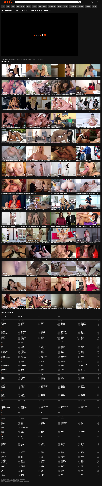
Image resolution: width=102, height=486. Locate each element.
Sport (62, 462)
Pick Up (82, 443)
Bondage (3, 338)
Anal (62, 322)
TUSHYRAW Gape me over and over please (59, 242)
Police (8, 6)
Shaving (3, 459)
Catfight (62, 347)
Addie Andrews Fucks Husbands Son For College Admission (13, 226)
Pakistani (43, 442)
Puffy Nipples (43, 447)
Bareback (3, 332)
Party (22, 443)
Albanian (62, 320)
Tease (82, 470)
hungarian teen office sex (81, 94)
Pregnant (43, 445)
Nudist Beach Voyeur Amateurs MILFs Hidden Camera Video (38, 308)
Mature (82, 423)
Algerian (28, 6)
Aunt (22, 325)
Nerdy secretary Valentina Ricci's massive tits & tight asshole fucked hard (38, 292)
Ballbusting (88, 6)
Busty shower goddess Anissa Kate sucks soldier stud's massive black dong (38, 176)
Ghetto (2, 385)
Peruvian (42, 443)
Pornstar (3, 445)
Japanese (23, 406)
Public (2, 447)
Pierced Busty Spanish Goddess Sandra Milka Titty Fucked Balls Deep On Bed (63, 78)
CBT (2, 346)
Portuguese (23, 445)
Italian (82, 402)
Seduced (3, 457)
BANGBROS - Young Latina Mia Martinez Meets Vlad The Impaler (63, 209)
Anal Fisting (3, 323)
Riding (62, 451)
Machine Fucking (64, 422)
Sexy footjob (3, 259)
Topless (22, 474)
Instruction (63, 400)
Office (2, 436)
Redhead (23, 451)
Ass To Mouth (83, 324)
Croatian (62, 355)
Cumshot (82, 356)
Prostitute (82, 445)
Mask (22, 423)
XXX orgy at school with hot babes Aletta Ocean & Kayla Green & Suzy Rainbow (38, 127)
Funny (62, 379)
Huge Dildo (63, 395)
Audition (3, 325)
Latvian (62, 416)
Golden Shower (44, 386)
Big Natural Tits (84, 334)
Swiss (62, 466)
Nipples (62, 431)
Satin (22, 456)
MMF (22, 422)
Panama (62, 442)
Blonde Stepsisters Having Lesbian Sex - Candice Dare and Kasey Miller (88, 308)
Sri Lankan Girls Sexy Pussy (6, 275)
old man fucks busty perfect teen (82, 78)
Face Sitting (23, 374)
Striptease (23, 465)
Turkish (22, 475)
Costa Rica (3, 353)
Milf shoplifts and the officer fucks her (83, 160)
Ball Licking (23, 331)
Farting (2, 376)
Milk (2, 426)
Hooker (2, 395)
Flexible (3, 378)
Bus (81, 341)
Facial (42, 374)
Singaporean (3, 460)
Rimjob (82, 451)
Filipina (2, 377)
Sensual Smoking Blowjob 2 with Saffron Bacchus (11, 209)
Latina (42, 416)
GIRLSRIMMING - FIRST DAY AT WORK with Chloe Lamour (12, 78)
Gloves (22, 386)
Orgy (22, 438)
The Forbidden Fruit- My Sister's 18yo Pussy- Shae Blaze (87, 275)
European (43, 370)
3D (21, 316)
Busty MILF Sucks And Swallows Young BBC (35, 209)
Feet (42, 376)
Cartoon (22, 347)
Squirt (82, 462)
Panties (82, 442)
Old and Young (44, 436)
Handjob (34, 6)
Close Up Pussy (4, 351)
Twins (42, 475)
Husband (23, 396)
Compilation (23, 352)
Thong (82, 471)
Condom (42, 352)
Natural (2, 431)
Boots (42, 338)
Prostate (62, 445)
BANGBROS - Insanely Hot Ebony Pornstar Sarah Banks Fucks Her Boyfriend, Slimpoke (13, 143)
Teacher (62, 470)
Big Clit (44, 6)
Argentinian (63, 323)
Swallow (82, 465)
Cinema (42, 350)
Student (42, 465)
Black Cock (23, 337)
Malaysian (3, 423)
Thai (62, 471)
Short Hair (63, 459)
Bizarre (82, 336)
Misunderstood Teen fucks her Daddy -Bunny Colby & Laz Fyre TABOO (13, 94)
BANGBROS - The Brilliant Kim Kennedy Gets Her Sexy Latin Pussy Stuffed (88, 226)
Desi (81, 361)
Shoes (42, 459)
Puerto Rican (23, 447)
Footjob (62, 378)
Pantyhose (3, 443)
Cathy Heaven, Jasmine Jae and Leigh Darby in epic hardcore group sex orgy (63, 111)
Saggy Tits (3, 456)
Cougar (22, 353)
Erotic (2, 370)
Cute (42, 357)
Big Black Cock (52, 6)
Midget (62, 424)
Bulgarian (63, 341)
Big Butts (23, 334)
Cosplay (82, 352)
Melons (22, 424)
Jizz (2, 408)
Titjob (62, 473)
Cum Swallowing (64, 356)
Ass (41, 324)
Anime (22, 323)
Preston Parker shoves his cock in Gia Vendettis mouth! (12, 292)
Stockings (82, 463)
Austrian (62, 325)
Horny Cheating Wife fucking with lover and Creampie (61, 308)
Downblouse (23, 365)
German (33, 59)
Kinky (2, 412)
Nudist (2, 432)
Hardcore (10, 59)
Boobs (22, 338)
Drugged (62, 365)
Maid (82, 422)
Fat (21, 376)
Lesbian (22, 418)
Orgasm (82, 436)
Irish (42, 402)
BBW (22, 330)
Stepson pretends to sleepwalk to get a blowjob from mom (37, 111)
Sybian (82, 466)
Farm (82, 374)
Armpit (2, 324)
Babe (62, 330)
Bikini (42, 336)
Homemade (83, 394)
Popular (93, 2)
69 (41, 316)
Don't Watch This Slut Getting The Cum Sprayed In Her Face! (88, 176)
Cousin (62, 353)
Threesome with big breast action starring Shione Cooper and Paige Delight (63, 259)
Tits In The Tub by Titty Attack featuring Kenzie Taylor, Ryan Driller (88, 127)
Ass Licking (63, 324)
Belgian (22, 333)
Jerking (62, 407)
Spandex (82, 461)
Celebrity (3, 348)
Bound (2, 339)
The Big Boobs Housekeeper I (32, 275)
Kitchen (42, 412)
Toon (2, 474)
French (2, 379)
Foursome (82, 378)
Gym (40, 6)
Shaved (82, 457)
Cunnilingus (23, 357)
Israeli (62, 402)
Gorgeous (63, 386)
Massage (43, 423)
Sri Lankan (23, 463)
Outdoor (42, 438)
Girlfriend (23, 385)
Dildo (22, 362)
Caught (82, 347)
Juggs (22, 408)
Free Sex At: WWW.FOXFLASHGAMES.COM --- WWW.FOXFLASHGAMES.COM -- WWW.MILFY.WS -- (63, 143)
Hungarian (3, 396)
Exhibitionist (83, 370)
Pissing (22, 444)
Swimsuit (23, 466)
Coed (62, 351)
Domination (23, 364)
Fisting (62, 377)
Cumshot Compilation (5, 357)
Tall (2, 470)
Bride (62, 339)
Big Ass (42, 333)
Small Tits (82, 460)
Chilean (62, 348)
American (43, 322)
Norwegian (83, 431)
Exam (62, 370)
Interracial (83, 400)
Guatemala (3, 388)
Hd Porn (6, 483)
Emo (81, 369)
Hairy (2, 393)
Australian (43, 325)
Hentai (22, 394)
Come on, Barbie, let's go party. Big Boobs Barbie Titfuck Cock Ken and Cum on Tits (13, 176)
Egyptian (42, 369)
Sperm (42, 462)
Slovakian (43, 460)
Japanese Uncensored (5, 407)
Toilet (82, 473)
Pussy (82, 447)
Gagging (3, 383)
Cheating (23, 348)
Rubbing (62, 452)
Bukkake (42, 341)
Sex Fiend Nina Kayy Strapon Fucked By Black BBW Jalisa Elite (13, 308)
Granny (22, 387)
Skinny (22, 460)
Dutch (82, 365)
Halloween (23, 393)
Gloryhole (3, 386)
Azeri (82, 325)
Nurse (22, 432)
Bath (22, 332)
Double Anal (63, 364)
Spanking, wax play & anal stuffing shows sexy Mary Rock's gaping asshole (38, 259)
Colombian (3, 352)
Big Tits (37, 59)
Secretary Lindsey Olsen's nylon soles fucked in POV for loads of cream (88, 292)
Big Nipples (3, 336)
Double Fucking (84, 364)
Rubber (42, 452)
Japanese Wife (73, 6)
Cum (22, 356)
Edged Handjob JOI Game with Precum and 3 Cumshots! (87, 259)
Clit (81, 350)
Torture (42, 474)
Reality (29, 59)
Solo (42, 461)
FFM (2, 374)
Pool (81, 444)
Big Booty (3, 334)
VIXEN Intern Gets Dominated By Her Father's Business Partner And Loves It (63, 275)
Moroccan (82, 426)
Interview (3, 402)
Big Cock (41, 59)
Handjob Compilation (65, 393)
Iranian (22, 402)
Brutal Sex (23, 341)
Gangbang (43, 383)
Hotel (22, 395)
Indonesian (23, 400)
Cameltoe (63, 346)
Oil (21, 436)
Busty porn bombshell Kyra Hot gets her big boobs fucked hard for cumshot (38, 160)
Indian (2, 400)
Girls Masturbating (44, 385)
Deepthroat (63, 361)
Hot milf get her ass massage (82, 209)
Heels (26, 59)
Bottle (82, 338)
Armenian (82, 323)
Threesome (3, 473)
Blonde (14, 59)
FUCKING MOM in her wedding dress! (58, 176)
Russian (82, 452)
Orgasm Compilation (5, 438)
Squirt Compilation (5, 463)
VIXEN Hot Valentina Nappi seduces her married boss (61, 94)
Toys (62, 474)
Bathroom (43, 332)
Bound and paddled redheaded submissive (59, 226)
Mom (13, 6)
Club (42, 351)
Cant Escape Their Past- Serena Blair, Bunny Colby (86, 242)
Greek (42, 387)
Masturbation (63, 423)
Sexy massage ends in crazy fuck (57, 127)
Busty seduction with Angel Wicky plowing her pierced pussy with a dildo (38, 94)
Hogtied (62, 394)
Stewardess (81, 6)
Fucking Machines (24, 379)
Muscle (2, 427)
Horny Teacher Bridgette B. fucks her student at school (37, 78)
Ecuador (22, 369)
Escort (22, 370)
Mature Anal (3, 424)
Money (62, 426)
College (82, 351)
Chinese (59, 6)
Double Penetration (5, 365)
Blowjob (18, 59)
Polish (62, 444)
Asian (22, 324)
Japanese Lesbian (44, 406)
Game (22, 383)
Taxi (42, 470)
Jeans (42, 407)
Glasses (82, 385)
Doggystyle (83, 362)
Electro (62, 369)
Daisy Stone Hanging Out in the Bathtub (59, 193)
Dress (42, 365)
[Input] (48, 2)
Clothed (22, 351)
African (22, 320)
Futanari (82, 379)
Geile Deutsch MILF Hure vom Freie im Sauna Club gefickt (87, 143)
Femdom (62, 376)
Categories (86, 2)
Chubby (2, 350)
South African (63, 461)
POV (22, 442)
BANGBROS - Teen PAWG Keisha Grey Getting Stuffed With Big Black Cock (13, 242)
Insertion (42, 400)
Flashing (82, 377)
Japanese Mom (84, 406)
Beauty (82, 332)
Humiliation (83, 395)
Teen (2, 471)
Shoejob (22, 459)
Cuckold (3, 356)
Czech (62, 357)
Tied (22, 473)
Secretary (82, 456)
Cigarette (23, 350)
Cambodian (43, 346)
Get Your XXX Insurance (31, 193)
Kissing (22, 412)
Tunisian (3, 475)
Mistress (23, 426)
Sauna (42, 456)
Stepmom (43, 463)
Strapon (3, 465)
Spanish (94, 6)
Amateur (23, 322)
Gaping (62, 383)
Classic (62, 350)
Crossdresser (83, 355)
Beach (62, 332)
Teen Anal (23, 471)
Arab (18, 6)
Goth (81, 386)
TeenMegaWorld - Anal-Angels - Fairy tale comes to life (87, 193)
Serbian (42, 457)
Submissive (63, 465)
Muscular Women (24, 427)
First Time (43, 377)
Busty (22, 342)
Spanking (65, 6)
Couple (42, 353)
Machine (42, 422)
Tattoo (22, 470)
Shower (82, 459)
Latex (22, 416)
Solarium (23, 461)
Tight (42, 473)
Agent (42, 320)
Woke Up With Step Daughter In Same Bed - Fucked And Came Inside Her (13, 160)
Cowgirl (82, 353)
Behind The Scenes (5, 333)
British (82, 339)
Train (82, 474)
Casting (42, 347)
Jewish (82, 407)
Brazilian (42, 339)
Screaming (63, 456)
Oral (61, 436)
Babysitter (83, 330)
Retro (42, 451)
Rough (22, 452)
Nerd (22, 431)
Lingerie (62, 418)
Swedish (3, 466)
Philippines (63, 443)
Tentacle (42, 471)
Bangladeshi (63, 331)
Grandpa (3, 387)
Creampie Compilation (25, 355)
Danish (42, 361)
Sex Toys (62, 457)
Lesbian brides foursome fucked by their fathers (85, 111)
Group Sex (63, 387)
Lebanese (3, 418)
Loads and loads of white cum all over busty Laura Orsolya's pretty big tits (13, 127)
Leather (82, 416)
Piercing (22, 59)
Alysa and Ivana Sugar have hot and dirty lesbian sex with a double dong (63, 292)
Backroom (3, 331)
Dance (22, 361)
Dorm (42, 364)
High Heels (43, 394)
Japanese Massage (64, 406)
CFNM (22, 346)
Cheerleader (43, 348)
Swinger (42, 466)
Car (2, 347)
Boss (62, 338)
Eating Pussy (4, 369)
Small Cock (63, 460)
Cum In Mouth (43, 356)
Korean (62, 412)
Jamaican (3, 406)
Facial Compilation (64, 374)
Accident (3, 320)
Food (22, 378)
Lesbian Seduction (44, 418)
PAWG (2, 442)
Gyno (42, 388)
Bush (2, 342)
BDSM (42, 330)
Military (82, 424)
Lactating (3, 416)
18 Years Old (3, 316)
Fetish (82, 376)
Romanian (3, 452)
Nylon (42, 432)
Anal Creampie (83, 322)
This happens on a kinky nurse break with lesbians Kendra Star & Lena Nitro (38, 143)
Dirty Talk (43, 362)
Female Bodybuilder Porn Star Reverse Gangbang (36, 226)
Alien (2, 322)
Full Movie (43, 379)
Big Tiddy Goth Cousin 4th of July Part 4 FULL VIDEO (61, 160)
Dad (3, 6)
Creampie (3, 355)
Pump (62, 447)
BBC (2, 330)
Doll (7, 59)
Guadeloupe (83, 387)
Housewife (43, 395)
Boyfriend (23, 339)
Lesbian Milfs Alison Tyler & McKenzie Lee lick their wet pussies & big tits (13, 111)
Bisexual (62, 336)
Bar (81, 331)
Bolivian (82, 337)
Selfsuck (23, 457)
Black (2, 337)
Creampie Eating (44, 355)
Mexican (42, 424)
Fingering (23, 377)
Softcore (3, 461)
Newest (99, 2)
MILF (2, 422)
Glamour (62, 385)
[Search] (79, 2)
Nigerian (42, 431)
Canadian (82, 346)
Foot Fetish (43, 378)
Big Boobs (83, 333)
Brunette (3, 341)
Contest (62, 352)
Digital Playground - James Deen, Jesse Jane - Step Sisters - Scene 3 (38, 242)
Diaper (2, 362)
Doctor (22, 6)
